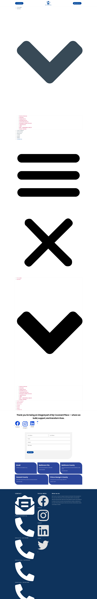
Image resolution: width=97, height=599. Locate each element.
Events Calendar (23, 399)
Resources (19, 403)
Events (18, 406)
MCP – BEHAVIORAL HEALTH (25, 127)
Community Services (23, 121)
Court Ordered (20, 401)
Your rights (19, 278)
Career (18, 405)
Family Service (22, 118)
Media (18, 408)
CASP (20, 126)
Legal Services (22, 124)
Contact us (19, 139)
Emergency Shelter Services (25, 123)
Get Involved (20, 402)
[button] (49, 208)
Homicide (21, 117)
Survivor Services (23, 116)
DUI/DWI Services (23, 120)
